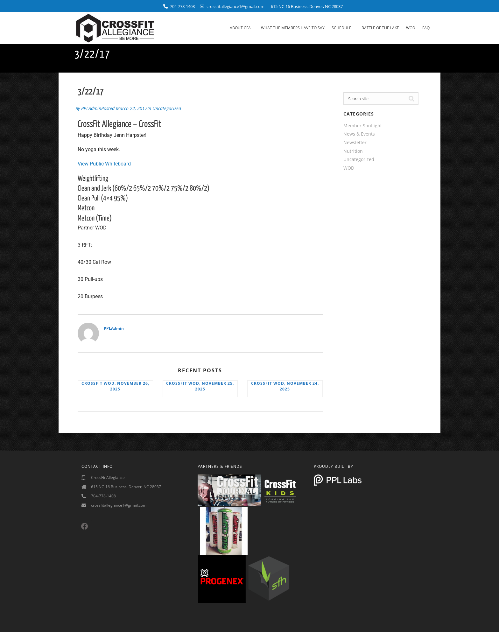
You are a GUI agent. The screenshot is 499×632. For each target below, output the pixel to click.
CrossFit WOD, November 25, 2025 (200, 385)
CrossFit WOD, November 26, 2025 (115, 385)
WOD (410, 28)
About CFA (242, 28)
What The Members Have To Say (293, 28)
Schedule (343, 28)
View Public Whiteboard (104, 163)
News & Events (359, 134)
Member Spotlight (362, 126)
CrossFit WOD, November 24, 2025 (285, 385)
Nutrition (353, 151)
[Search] (411, 98)
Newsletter (355, 142)
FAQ (426, 28)
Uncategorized (166, 108)
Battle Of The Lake (380, 28)
